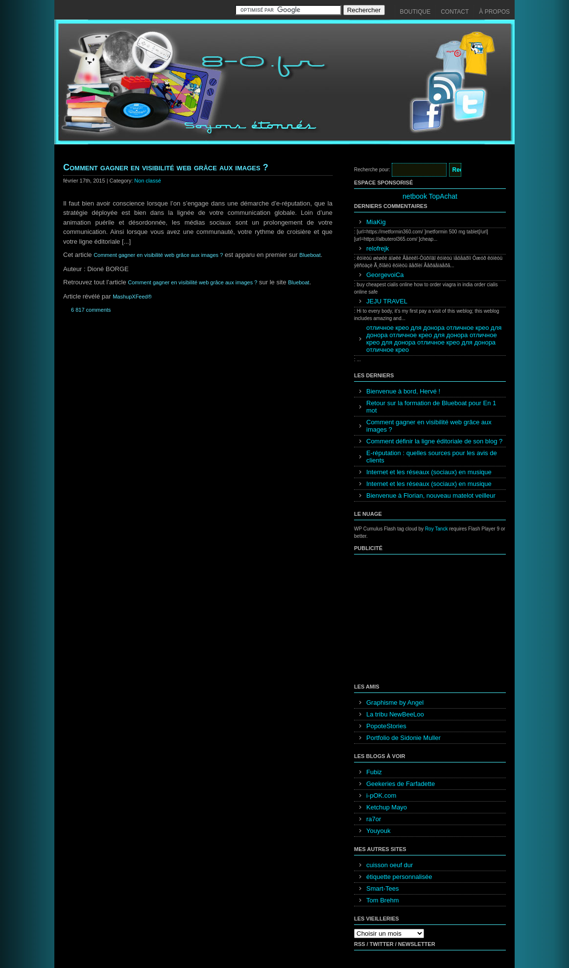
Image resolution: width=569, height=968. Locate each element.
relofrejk (377, 248)
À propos (494, 11)
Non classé (147, 181)
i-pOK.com (381, 795)
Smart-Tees (382, 888)
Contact (455, 11)
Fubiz (374, 772)
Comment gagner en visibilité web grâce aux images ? (165, 167)
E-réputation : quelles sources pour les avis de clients (431, 456)
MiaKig (376, 222)
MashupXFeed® (132, 297)
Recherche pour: (372, 169)
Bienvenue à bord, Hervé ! (403, 391)
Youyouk (378, 830)
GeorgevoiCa (385, 274)
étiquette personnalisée (399, 876)
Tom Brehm (382, 900)
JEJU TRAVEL (386, 301)
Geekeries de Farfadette (400, 783)
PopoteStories (386, 726)
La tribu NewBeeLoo (395, 714)
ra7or (373, 819)
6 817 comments (91, 310)
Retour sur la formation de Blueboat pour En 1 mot (431, 406)
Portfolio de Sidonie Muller (403, 737)
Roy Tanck (436, 528)
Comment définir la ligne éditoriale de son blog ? (434, 441)
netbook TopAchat (430, 196)
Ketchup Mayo (386, 807)
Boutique (415, 11)
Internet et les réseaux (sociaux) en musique (429, 472)
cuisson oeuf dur (389, 865)
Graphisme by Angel (395, 702)
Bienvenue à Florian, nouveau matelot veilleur (431, 495)
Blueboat (309, 255)
